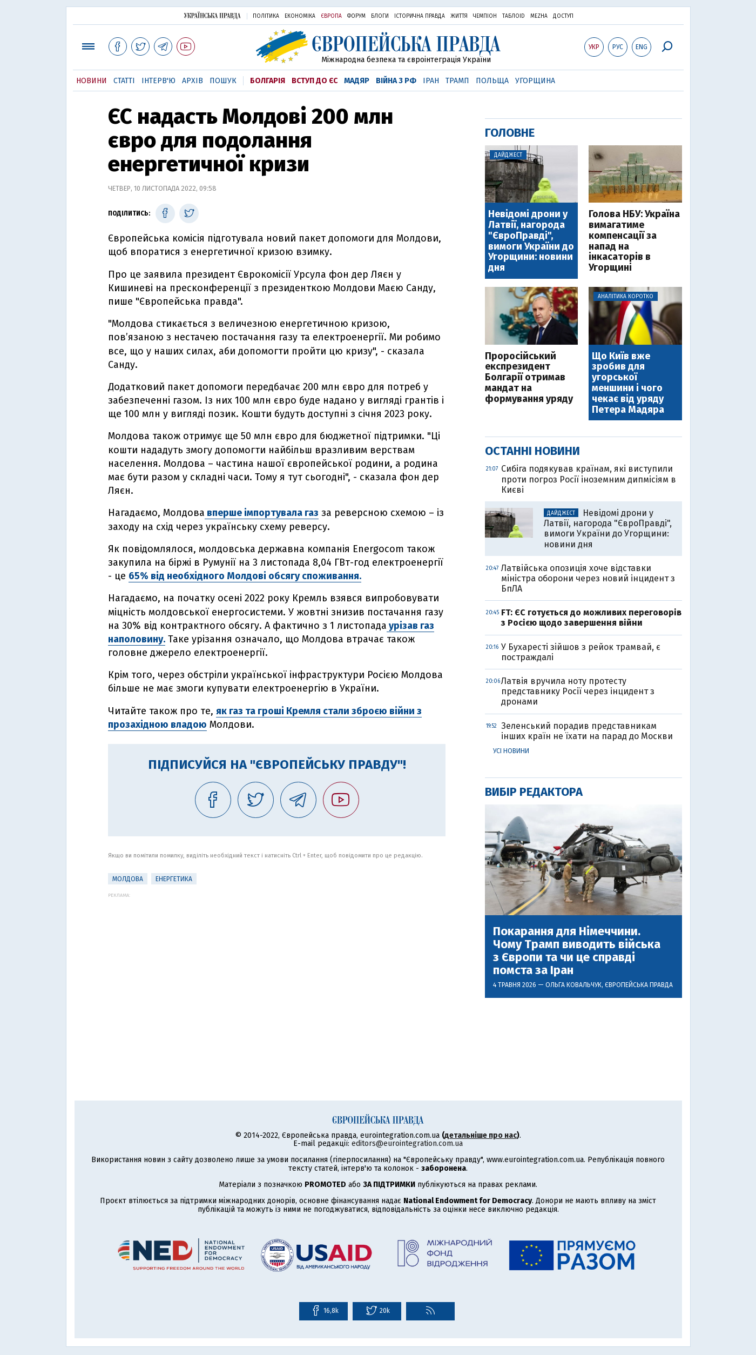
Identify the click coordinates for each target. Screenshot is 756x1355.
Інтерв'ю (158, 80)
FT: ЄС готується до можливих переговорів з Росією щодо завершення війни (591, 617)
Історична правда (419, 16)
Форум (356, 16)
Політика (266, 16)
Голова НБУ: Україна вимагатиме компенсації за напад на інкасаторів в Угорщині (634, 241)
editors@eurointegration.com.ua (407, 1143)
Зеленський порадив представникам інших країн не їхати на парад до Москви (587, 731)
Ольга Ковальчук (573, 985)
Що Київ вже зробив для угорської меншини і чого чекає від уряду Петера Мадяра (628, 383)
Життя (459, 16)
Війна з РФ (396, 80)
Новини (91, 80)
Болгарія (267, 80)
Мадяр (356, 80)
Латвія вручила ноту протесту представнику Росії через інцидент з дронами (577, 691)
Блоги (380, 16)
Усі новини (511, 751)
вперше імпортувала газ (262, 513)
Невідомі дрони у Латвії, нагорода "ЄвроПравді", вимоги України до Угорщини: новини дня (531, 241)
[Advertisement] (277, 973)
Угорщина (535, 80)
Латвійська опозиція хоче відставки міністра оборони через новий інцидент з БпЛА (588, 578)
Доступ (563, 16)
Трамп (457, 80)
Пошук (223, 80)
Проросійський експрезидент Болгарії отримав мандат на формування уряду (529, 378)
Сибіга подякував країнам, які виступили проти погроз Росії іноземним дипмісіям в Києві (588, 479)
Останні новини (532, 451)
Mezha (539, 16)
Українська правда (212, 15)
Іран (431, 80)
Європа (331, 16)
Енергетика (174, 879)
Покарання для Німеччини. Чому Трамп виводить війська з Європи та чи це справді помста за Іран (576, 951)
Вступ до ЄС (315, 80)
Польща (492, 80)
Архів (192, 80)
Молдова (127, 879)
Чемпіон (485, 16)
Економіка (300, 16)
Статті (124, 80)
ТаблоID (513, 16)
